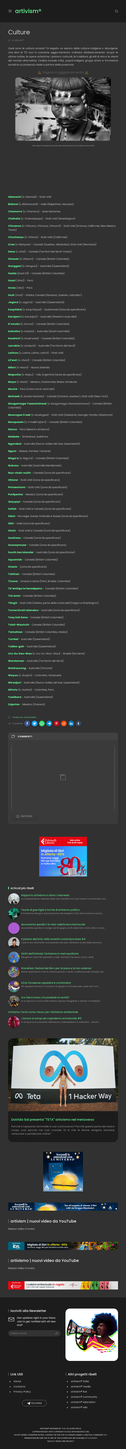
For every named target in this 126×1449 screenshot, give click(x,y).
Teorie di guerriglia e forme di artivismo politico (50, 910)
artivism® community (84, 1397)
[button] (27, 723)
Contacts (19, 1386)
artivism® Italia (80, 1381)
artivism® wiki (79, 1407)
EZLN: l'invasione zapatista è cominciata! (46, 983)
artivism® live (79, 1391)
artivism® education (83, 1402)
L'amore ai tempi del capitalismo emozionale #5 (51, 1018)
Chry (63, 1428)
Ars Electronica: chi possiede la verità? (45, 997)
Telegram (34, 1403)
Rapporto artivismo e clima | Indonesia (45, 895)
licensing (92, 1438)
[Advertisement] (63, 169)
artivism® (28, 11)
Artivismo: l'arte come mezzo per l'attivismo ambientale (43, 1012)
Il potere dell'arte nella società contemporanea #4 (53, 939)
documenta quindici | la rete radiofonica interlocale (53, 924)
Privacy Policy (22, 1391)
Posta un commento (24, 717)
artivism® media (81, 1386)
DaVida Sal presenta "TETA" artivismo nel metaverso (52, 1119)
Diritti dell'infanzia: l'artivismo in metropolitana (50, 953)
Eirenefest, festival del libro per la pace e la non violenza (56, 968)
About (17, 1381)
